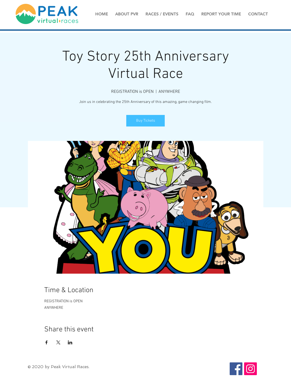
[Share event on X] (58, 342)
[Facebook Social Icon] (236, 368)
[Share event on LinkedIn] (70, 342)
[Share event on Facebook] (46, 342)
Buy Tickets (145, 120)
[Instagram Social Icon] (250, 368)
